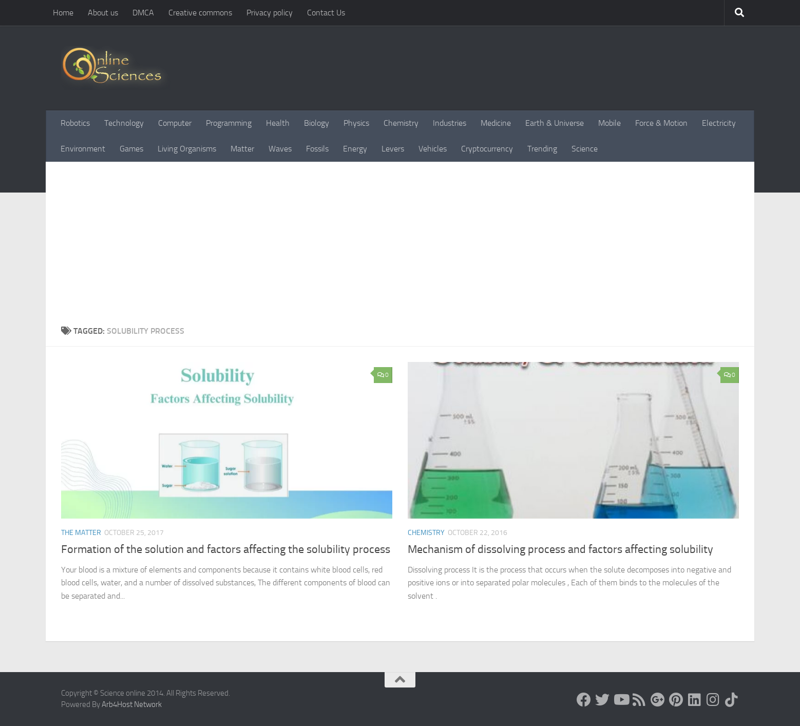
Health (278, 123)
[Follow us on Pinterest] (676, 700)
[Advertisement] (400, 248)
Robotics (75, 123)
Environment (83, 149)
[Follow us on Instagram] (713, 700)
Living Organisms (187, 149)
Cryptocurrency (487, 149)
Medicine (496, 123)
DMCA (143, 12)
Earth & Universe (554, 123)
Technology (124, 123)
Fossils (317, 149)
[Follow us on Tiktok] (732, 700)
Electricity (719, 123)
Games (131, 149)
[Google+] (658, 700)
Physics (356, 123)
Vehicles (432, 149)
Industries (449, 123)
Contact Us (326, 12)
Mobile (609, 123)
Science (585, 149)
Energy (355, 149)
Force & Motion (661, 123)
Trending (542, 149)
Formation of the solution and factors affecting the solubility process (225, 549)
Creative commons (200, 12)
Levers (393, 149)
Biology (316, 123)
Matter (242, 149)
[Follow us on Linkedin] (695, 700)
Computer (175, 123)
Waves (280, 149)
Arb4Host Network (132, 704)
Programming (229, 123)
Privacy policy (269, 12)
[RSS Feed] (639, 700)
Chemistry (401, 123)
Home (63, 12)
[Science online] (584, 700)
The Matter (81, 532)
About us (103, 12)
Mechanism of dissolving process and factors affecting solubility (560, 549)
